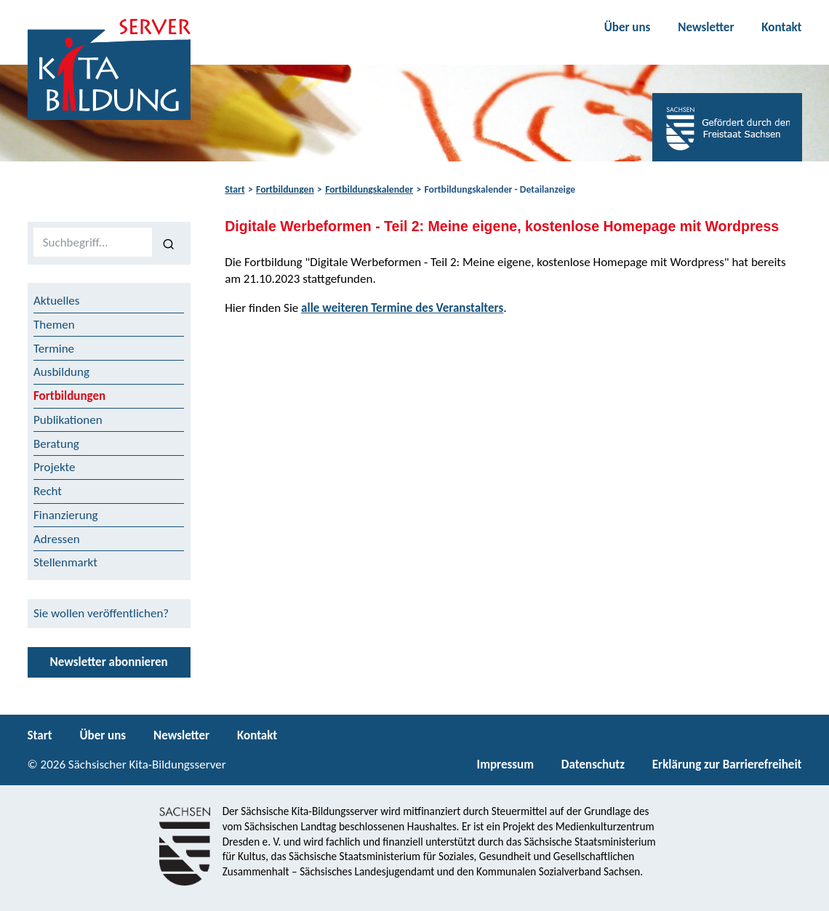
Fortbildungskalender (369, 189)
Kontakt (781, 27)
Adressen (56, 539)
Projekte (54, 467)
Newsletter (706, 27)
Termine (53, 348)
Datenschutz (593, 764)
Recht (47, 491)
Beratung (56, 444)
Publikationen (68, 420)
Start (234, 189)
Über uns (627, 27)
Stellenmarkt (65, 562)
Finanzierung (65, 515)
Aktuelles (56, 300)
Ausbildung (61, 372)
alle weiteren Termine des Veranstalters (402, 308)
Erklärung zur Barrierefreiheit (727, 764)
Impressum (505, 764)
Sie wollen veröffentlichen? (101, 613)
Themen (54, 324)
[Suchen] (168, 243)
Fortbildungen (285, 189)
